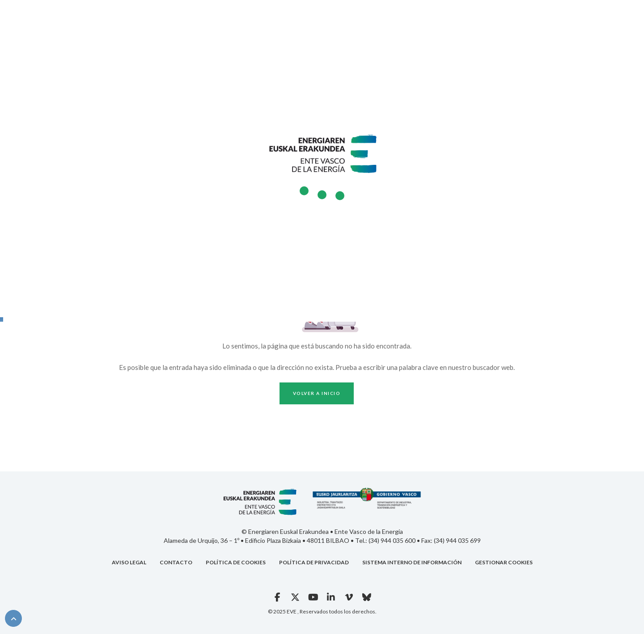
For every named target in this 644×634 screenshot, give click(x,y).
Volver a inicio (317, 393)
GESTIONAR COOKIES (504, 562)
